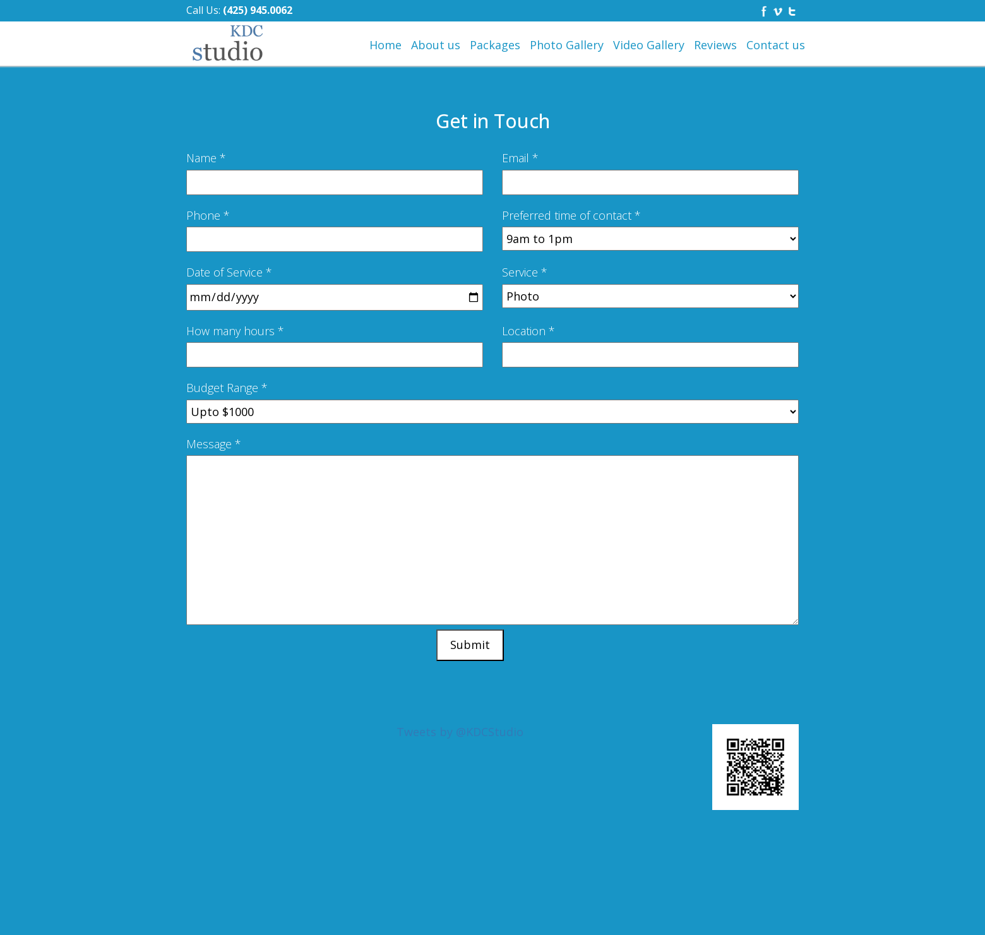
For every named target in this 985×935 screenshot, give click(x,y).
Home (385, 44)
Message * (213, 443)
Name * (206, 157)
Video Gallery (648, 44)
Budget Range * (227, 387)
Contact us (775, 44)
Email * (520, 157)
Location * (528, 330)
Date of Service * (229, 272)
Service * (524, 272)
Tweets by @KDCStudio (460, 731)
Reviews (715, 44)
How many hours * (235, 330)
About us (435, 44)
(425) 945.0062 (257, 10)
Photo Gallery (567, 44)
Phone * (208, 215)
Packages (495, 44)
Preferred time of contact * (571, 215)
